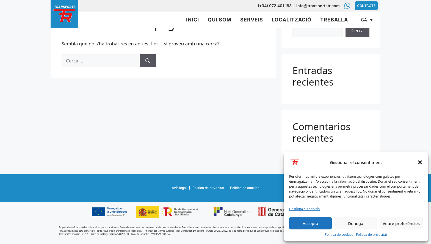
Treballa (334, 20)
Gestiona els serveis (304, 209)
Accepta (310, 223)
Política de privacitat (371, 234)
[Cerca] (148, 60)
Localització (291, 20)
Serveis (251, 20)
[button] (420, 162)
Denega (355, 223)
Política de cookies (339, 234)
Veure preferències (401, 223)
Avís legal (179, 188)
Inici (192, 20)
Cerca (357, 30)
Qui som (219, 20)
